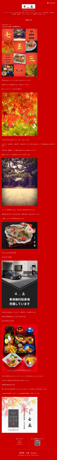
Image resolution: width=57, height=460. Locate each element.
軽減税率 (18, 14)
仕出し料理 (16, 12)
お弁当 (23, 12)
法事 (20, 12)
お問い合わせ (39, 14)
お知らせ (11, 12)
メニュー (39, 12)
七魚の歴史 (14, 14)
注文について (29, 14)
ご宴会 (26, 12)
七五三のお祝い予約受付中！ (11, 26)
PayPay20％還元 (45, 12)
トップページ (5, 12)
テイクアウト (31, 12)
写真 (36, 12)
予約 (44, 14)
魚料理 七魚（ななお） (28, 453)
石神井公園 (52, 12)
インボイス (24, 14)
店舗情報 (34, 14)
